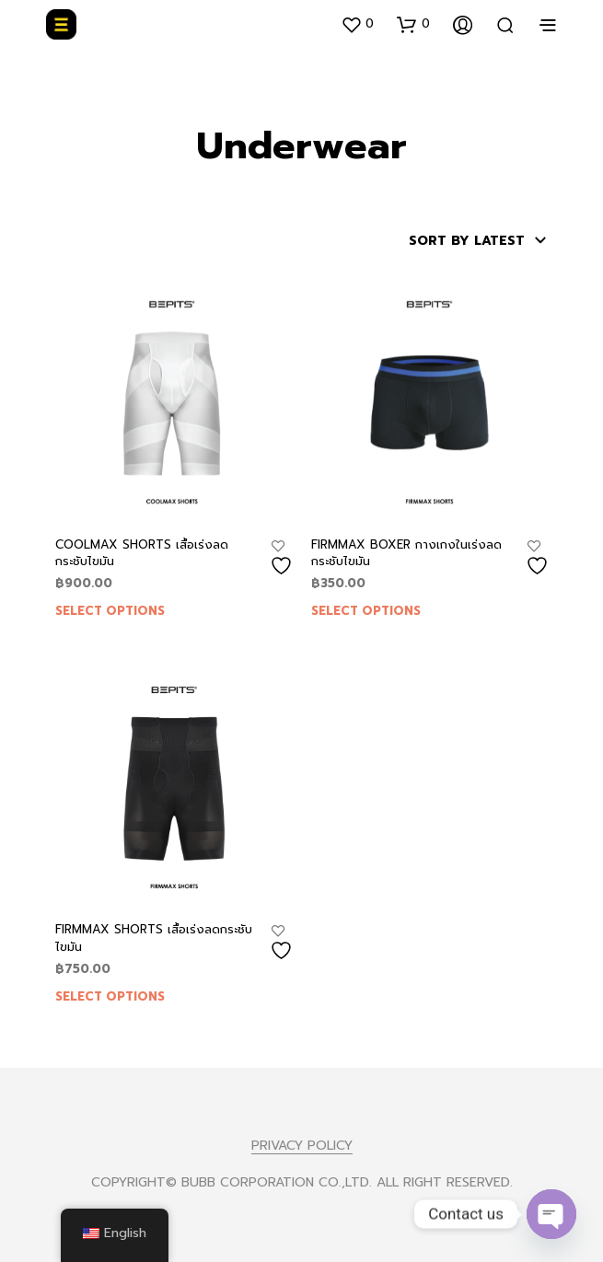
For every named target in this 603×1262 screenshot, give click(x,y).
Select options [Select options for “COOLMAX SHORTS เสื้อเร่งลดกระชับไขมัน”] (110, 610)
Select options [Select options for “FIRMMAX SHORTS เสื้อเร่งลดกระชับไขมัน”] (110, 996)
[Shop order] (428, 241)
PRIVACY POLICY (302, 1146)
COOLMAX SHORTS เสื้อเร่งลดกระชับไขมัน (141, 553)
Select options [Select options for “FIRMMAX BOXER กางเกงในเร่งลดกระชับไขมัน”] (366, 610)
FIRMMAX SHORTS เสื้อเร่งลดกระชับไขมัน (153, 938)
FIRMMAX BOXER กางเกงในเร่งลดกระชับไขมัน (406, 553)
